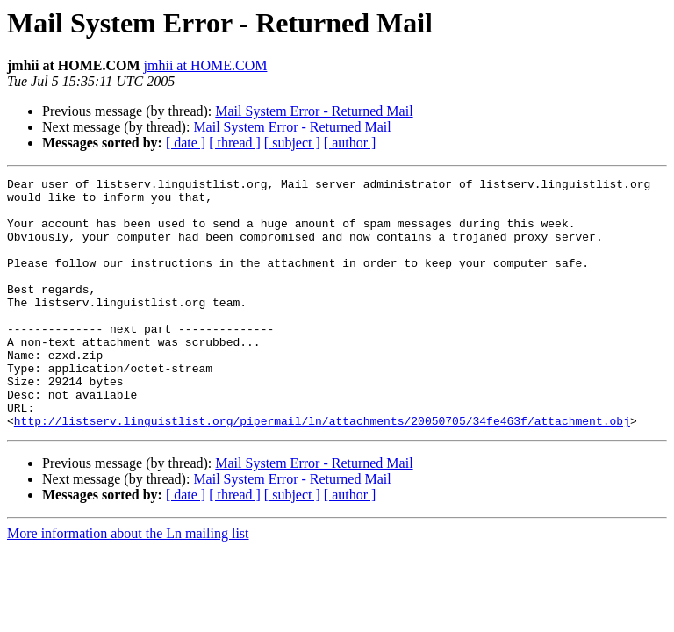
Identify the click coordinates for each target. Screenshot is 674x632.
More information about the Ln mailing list (128, 583)
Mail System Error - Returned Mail (313, 111)
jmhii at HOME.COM (206, 65)
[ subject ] (292, 142)
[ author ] (350, 142)
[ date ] (185, 142)
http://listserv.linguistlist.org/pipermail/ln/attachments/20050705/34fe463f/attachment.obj (322, 470)
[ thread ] (235, 142)
